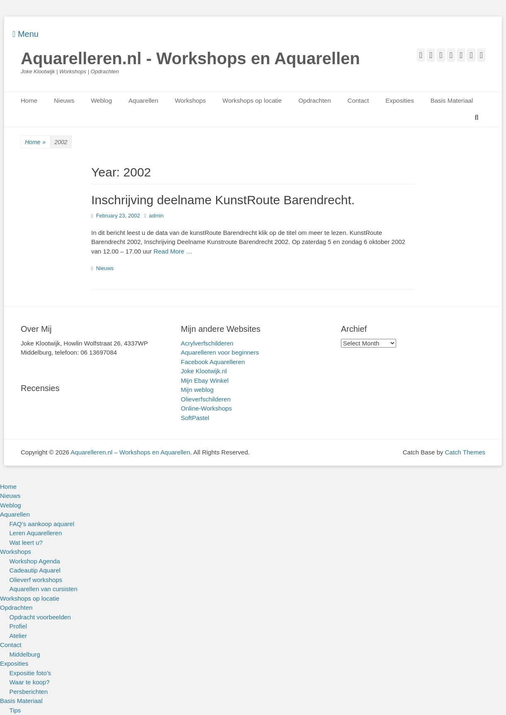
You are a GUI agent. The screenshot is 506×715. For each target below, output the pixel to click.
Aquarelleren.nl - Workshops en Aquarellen (190, 58)
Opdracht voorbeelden (40, 617)
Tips (15, 710)
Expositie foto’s (30, 672)
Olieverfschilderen (206, 399)
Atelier (18, 635)
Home (29, 100)
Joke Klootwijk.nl (204, 370)
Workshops (190, 100)
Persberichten (29, 691)
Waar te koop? (30, 682)
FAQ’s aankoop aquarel (42, 523)
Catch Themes (465, 452)
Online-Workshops (206, 408)
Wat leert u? (26, 542)
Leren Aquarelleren (36, 532)
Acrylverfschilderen (207, 343)
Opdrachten (314, 100)
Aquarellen (143, 100)
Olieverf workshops (36, 579)
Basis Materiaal (452, 100)
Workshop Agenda (35, 561)
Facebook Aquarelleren (213, 361)
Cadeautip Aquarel (35, 570)
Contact (358, 100)
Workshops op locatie (252, 100)
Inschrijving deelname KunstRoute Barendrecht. (223, 200)
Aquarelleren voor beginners (220, 352)
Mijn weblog (197, 389)
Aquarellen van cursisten (44, 588)
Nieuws (64, 100)
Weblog (101, 100)
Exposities (400, 100)
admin (156, 216)
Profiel (18, 626)
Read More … (172, 251)
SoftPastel (195, 417)
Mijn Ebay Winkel (205, 380)
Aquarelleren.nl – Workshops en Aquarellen (130, 452)
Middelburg (25, 654)
